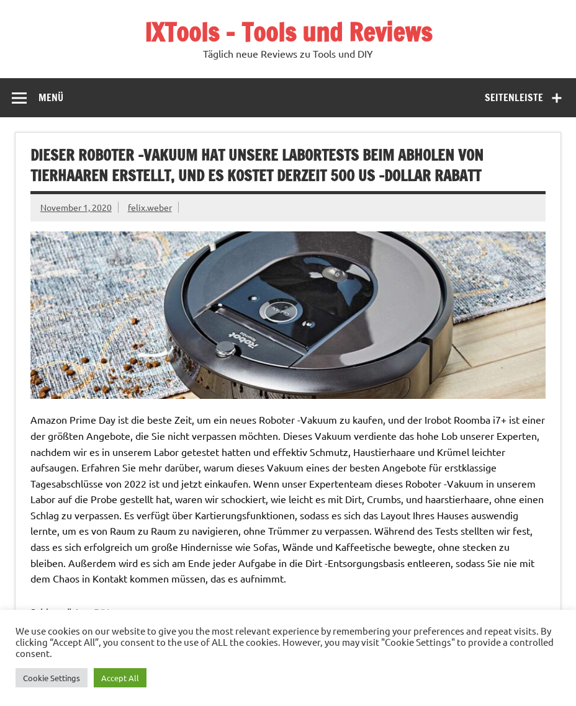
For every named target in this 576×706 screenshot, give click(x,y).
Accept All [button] (120, 677)
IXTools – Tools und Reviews (288, 32)
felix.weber (150, 207)
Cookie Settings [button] (51, 677)
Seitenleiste (514, 97)
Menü (50, 97)
